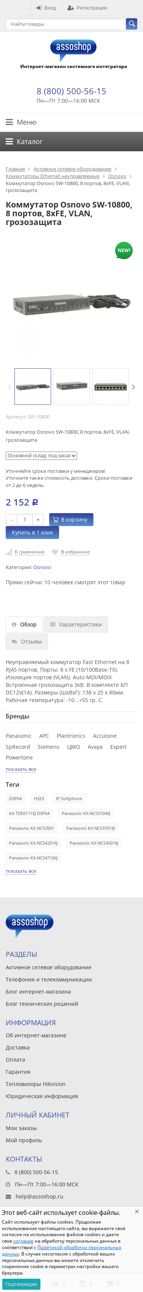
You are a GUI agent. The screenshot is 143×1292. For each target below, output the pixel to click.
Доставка (18, 1047)
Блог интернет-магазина (38, 991)
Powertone (19, 757)
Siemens (48, 746)
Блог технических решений (42, 1003)
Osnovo (117, 176)
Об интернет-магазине (36, 1035)
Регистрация (87, 7)
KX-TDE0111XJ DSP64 (29, 813)
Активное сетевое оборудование (72, 168)
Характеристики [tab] (76, 624)
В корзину (70, 519)
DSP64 (15, 798)
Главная (15, 168)
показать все (21, 769)
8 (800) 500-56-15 (71, 91)
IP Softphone (69, 798)
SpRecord (18, 746)
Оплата (15, 1059)
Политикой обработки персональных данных (61, 1250)
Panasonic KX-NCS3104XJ (86, 813)
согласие (23, 1241)
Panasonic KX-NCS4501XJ (94, 843)
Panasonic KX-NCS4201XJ (33, 843)
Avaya (95, 746)
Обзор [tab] (24, 624)
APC (44, 735)
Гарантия (18, 1071)
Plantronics (71, 735)
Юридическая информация (42, 1096)
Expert (118, 746)
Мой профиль (24, 1140)
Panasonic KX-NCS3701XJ (90, 828)
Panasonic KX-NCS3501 (31, 828)
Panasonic (19, 735)
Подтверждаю (21, 1284)
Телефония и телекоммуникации (49, 979)
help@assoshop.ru (39, 1196)
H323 (39, 798)
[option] (32, 386)
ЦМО (73, 746)
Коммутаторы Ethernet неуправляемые (53, 176)
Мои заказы (21, 1128)
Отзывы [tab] (27, 641)
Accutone (105, 735)
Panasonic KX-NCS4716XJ (33, 858)
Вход (46, 7)
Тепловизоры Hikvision (36, 1083)
